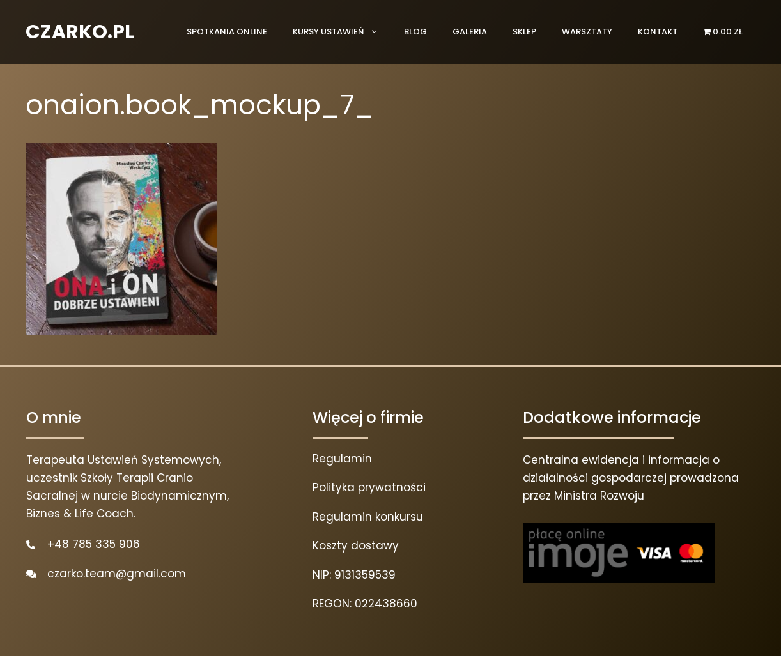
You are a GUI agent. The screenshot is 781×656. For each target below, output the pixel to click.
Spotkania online (227, 32)
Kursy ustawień (342, 32)
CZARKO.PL (80, 32)
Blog (415, 32)
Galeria (469, 32)
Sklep (524, 32)
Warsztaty (587, 32)
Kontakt (657, 32)
